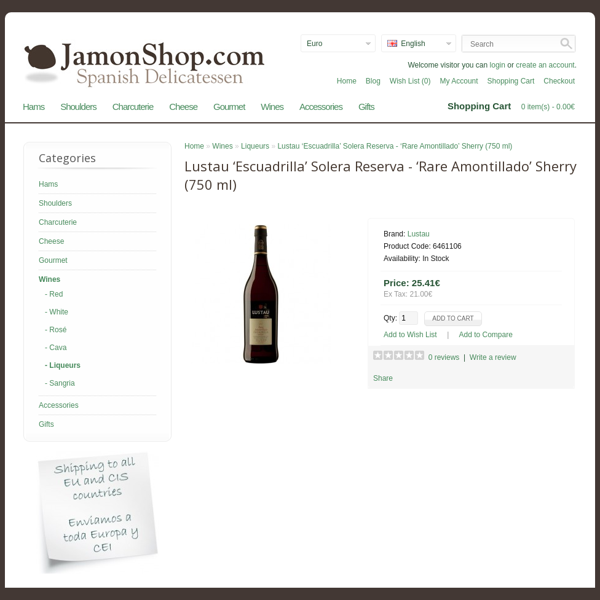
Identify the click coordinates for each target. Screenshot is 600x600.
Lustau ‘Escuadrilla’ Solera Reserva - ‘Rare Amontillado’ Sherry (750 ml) (394, 146)
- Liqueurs (63, 365)
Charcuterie (133, 106)
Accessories (320, 106)
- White (56, 312)
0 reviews (444, 357)
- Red (54, 294)
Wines (272, 106)
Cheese (183, 106)
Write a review (493, 357)
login (497, 65)
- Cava (55, 347)
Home (347, 81)
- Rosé (55, 329)
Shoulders (78, 106)
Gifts (366, 106)
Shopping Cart (511, 81)
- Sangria (60, 383)
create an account (545, 65)
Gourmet (229, 106)
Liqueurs (255, 146)
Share (383, 378)
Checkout (559, 81)
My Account (459, 81)
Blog (373, 81)
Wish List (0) (410, 81)
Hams (33, 106)
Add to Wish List (410, 334)
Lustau (419, 234)
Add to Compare (486, 334)
